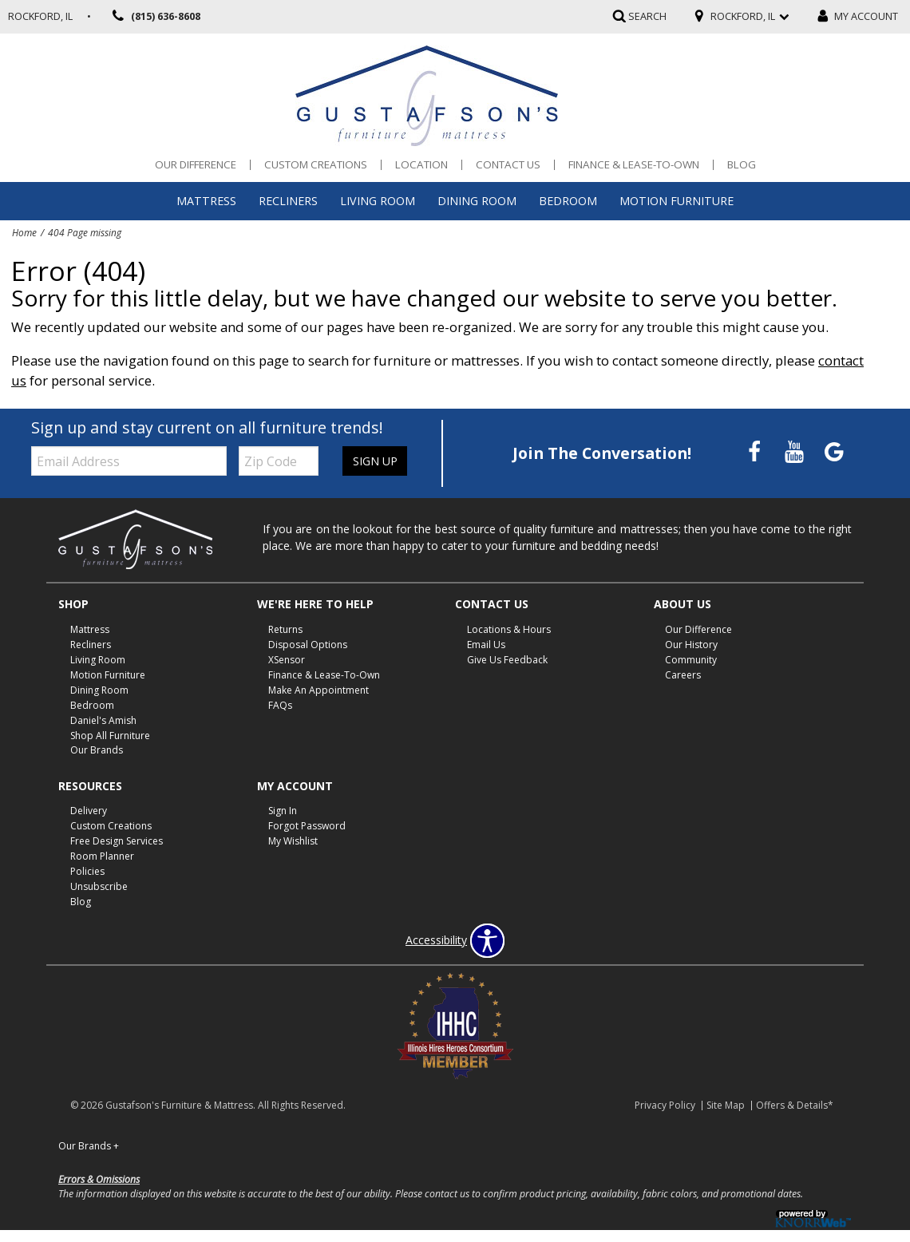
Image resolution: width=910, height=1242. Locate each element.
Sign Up (374, 461)
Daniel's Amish (103, 719)
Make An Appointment (318, 690)
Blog (741, 165)
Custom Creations (315, 165)
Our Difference (195, 165)
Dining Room (476, 200)
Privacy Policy (665, 1105)
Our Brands (96, 750)
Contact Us (508, 165)
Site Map (725, 1105)
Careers (683, 675)
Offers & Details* (794, 1105)
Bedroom (568, 200)
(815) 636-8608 (153, 17)
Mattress (206, 200)
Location (421, 165)
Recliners (288, 200)
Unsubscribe (99, 886)
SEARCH (647, 15)
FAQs (280, 705)
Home (24, 232)
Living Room (377, 200)
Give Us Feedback (507, 659)
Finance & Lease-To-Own (633, 165)
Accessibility (436, 940)
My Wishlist (293, 841)
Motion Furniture (676, 200)
